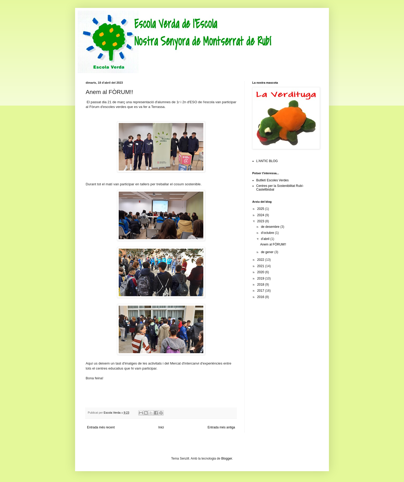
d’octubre (268, 233)
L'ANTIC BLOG (267, 161)
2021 (261, 266)
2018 (261, 284)
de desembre (270, 227)
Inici (161, 427)
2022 (261, 260)
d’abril (265, 239)
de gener (267, 252)
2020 (261, 272)
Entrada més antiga (221, 427)
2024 (261, 215)
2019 (261, 278)
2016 (261, 297)
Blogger (226, 458)
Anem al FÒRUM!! (273, 244)
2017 (261, 290)
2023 (261, 221)
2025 (261, 209)
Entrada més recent (101, 427)
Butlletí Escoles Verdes (272, 180)
